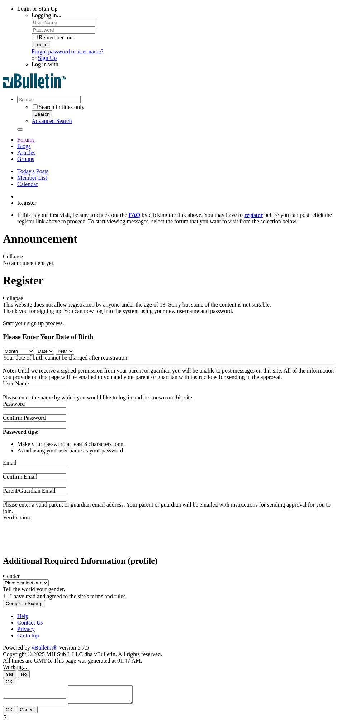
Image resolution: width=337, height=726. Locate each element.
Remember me (52, 37)
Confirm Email (20, 477)
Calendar (27, 184)
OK (9, 681)
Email (9, 463)
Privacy (26, 629)
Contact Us (30, 623)
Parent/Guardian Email (29, 491)
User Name (16, 383)
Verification (16, 517)
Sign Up (47, 58)
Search (41, 114)
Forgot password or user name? (68, 51)
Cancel (27, 713)
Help (22, 616)
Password (14, 404)
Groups (25, 159)
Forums (26, 140)
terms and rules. (108, 596)
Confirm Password (24, 418)
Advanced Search (52, 121)
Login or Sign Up (37, 9)
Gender (11, 576)
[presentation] (57, 535)
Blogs (23, 146)
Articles (26, 153)
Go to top (28, 635)
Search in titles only (59, 107)
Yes (10, 674)
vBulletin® (44, 648)
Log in (40, 44)
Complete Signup (24, 603)
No (24, 674)
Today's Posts (32, 171)
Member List (32, 178)
